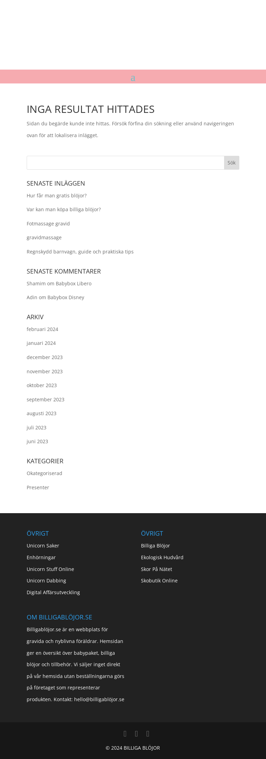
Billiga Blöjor (155, 545)
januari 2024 (41, 343)
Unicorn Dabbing (46, 580)
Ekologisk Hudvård (162, 557)
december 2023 (45, 357)
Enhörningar (41, 557)
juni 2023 (37, 441)
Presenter (38, 487)
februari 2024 (42, 329)
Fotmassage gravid (48, 223)
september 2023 (45, 399)
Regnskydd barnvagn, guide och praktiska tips (80, 251)
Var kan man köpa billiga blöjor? (64, 209)
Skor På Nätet (156, 569)
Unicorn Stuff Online (50, 569)
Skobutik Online (159, 580)
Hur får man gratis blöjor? (57, 195)
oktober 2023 (42, 385)
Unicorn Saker (43, 545)
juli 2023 (36, 427)
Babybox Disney (65, 297)
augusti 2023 (41, 413)
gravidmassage (44, 237)
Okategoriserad (44, 473)
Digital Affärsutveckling (53, 592)
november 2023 (45, 371)
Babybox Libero (73, 283)
